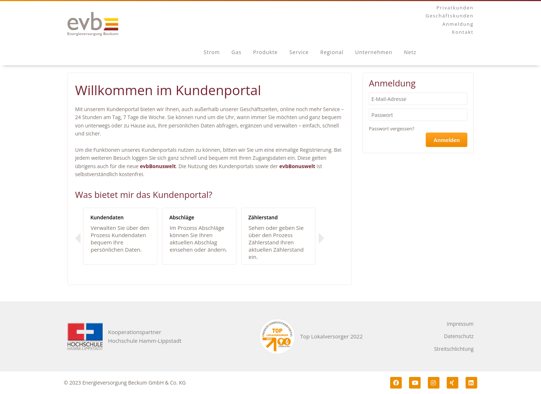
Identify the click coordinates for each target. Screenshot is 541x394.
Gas (236, 52)
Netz (410, 52)
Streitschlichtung (454, 348)
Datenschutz (459, 336)
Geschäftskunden (449, 15)
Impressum (460, 323)
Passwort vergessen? (391, 128)
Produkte (265, 52)
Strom (212, 52)
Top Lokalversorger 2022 (331, 336)
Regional (331, 52)
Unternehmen (373, 52)
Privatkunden (455, 7)
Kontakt (463, 32)
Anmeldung (458, 24)
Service (299, 52)
